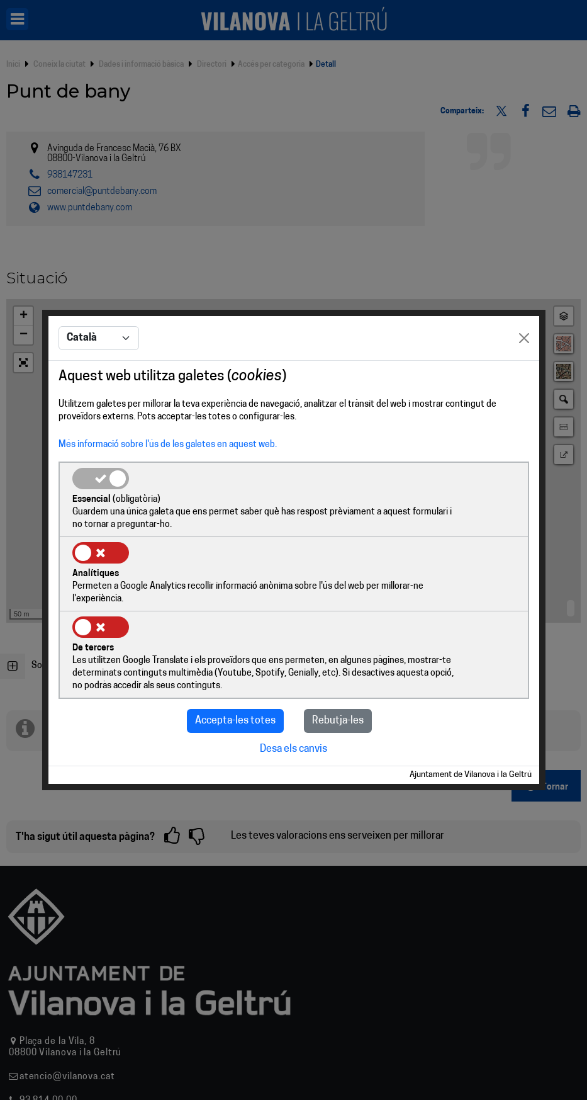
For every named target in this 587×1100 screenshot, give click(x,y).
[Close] (524, 377)
